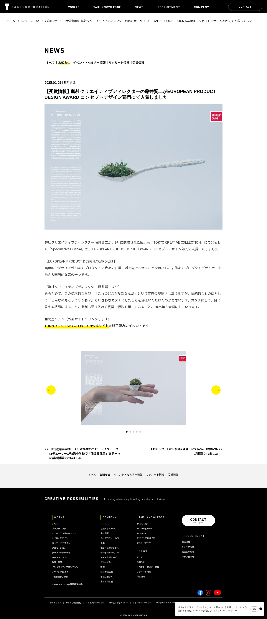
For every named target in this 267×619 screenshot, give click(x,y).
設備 (102, 566)
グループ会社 (106, 562)
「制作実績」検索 (60, 576)
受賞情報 (138, 62)
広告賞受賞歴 (106, 581)
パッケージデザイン (61, 542)
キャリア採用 (188, 546)
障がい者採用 (188, 556)
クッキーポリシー (192, 602)
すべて (50, 62)
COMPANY (110, 517)
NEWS (143, 551)
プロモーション (59, 547)
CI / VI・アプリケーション (64, 533)
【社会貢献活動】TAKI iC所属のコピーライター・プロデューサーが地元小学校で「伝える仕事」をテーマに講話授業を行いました (84, 453)
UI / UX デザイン (60, 538)
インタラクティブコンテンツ (65, 566)
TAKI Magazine (144, 528)
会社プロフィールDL (109, 538)
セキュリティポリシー (118, 602)
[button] (127, 432)
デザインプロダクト (61, 571)
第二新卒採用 (188, 551)
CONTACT (245, 6)
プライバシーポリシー (95, 602)
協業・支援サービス (109, 557)
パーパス (104, 523)
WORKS (59, 517)
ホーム (10, 21)
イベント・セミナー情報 (89, 62)
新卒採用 (186, 542)
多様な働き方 (106, 576)
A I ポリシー (210, 602)
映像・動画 (57, 562)
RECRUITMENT (194, 536)
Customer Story (67, 584)
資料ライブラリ (144, 542)
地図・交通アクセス (109, 547)
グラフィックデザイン (62, 552)
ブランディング (59, 528)
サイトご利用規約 (73, 602)
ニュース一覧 (30, 21)
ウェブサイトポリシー (142, 602)
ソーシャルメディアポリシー (168, 602)
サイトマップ (55, 602)
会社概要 (104, 533)
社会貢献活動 (106, 571)
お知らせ (51, 21)
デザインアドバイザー (147, 538)
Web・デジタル (59, 557)
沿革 (102, 542)
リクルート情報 (119, 62)
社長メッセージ (107, 528)
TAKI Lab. (141, 533)
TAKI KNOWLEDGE (151, 517)
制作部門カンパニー (109, 552)
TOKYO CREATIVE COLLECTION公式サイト (76, 325)
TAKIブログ (142, 523)
